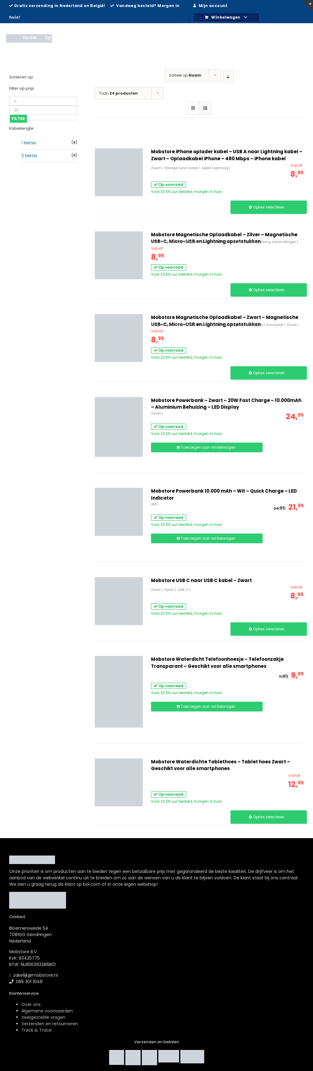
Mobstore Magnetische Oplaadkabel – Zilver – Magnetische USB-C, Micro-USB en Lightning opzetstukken (224, 238)
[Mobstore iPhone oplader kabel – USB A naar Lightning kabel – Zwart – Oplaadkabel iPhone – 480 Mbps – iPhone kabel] (119, 172)
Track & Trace (36, 1030)
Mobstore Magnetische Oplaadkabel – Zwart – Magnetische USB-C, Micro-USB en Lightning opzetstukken (224, 320)
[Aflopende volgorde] (228, 77)
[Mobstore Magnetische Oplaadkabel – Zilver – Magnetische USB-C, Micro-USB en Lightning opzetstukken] (119, 255)
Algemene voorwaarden (47, 1011)
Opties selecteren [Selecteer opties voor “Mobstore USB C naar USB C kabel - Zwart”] (269, 628)
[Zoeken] (297, 37)
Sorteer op (185, 75)
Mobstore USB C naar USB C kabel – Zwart (201, 580)
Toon (118, 93)
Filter (18, 118)
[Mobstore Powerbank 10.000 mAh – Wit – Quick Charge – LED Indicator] (119, 512)
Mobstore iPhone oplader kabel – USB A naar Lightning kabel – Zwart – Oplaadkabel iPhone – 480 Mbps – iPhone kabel (226, 155)
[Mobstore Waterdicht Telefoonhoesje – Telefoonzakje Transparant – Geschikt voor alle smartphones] (119, 692)
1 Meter (28, 143)
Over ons (31, 1004)
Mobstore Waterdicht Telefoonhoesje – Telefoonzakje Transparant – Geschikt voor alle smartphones (217, 662)
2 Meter (29, 156)
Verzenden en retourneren (49, 1024)
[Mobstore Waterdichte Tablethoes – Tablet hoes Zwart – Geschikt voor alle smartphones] (119, 782)
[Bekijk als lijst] (205, 108)
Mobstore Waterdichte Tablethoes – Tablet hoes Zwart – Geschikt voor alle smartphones (220, 765)
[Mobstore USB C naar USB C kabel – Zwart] (119, 601)
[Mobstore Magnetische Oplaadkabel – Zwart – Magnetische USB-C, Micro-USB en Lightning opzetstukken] (119, 338)
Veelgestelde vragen (43, 1017)
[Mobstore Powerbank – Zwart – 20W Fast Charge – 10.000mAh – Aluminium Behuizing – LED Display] (119, 427)
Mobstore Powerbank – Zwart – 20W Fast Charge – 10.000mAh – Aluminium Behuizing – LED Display (226, 404)
